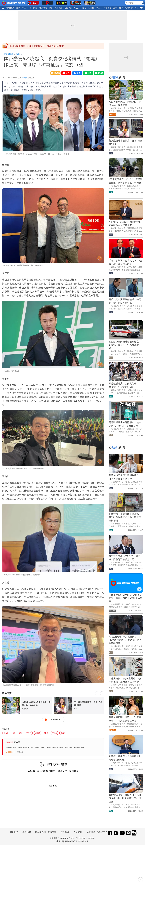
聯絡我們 (27, 832)
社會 (29, 8)
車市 (115, 8)
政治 (18, 8)
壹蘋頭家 (139, 8)
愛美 (84, 8)
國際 (35, 8)
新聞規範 (52, 832)
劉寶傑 (37, 733)
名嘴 (14, 733)
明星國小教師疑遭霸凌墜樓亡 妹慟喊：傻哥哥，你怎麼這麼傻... (125, 345)
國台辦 (6, 733)
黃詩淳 (24, 77)
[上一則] (97, 693)
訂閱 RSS (10, 752)
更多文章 (20, 752)
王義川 (63, 733)
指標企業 (129, 8)
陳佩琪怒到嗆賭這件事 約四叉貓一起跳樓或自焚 (33, 46)
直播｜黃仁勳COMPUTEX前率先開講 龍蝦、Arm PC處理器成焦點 (125, 598)
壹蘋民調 (58, 8)
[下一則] (102, 693)
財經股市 (43, 8)
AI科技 (91, 8)
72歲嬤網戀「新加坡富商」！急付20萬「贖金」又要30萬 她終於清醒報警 (125, 640)
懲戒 (21, 733)
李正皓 (28, 733)
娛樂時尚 (10, 8)
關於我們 (14, 832)
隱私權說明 (39, 832)
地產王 (99, 8)
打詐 (121, 8)
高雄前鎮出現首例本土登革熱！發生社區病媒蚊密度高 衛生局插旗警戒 (125, 517)
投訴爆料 (78, 832)
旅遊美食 (108, 8)
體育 (51, 8)
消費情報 (91, 832)
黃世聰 (46, 733)
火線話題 (68, 8)
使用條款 (65, 832)
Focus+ (77, 8)
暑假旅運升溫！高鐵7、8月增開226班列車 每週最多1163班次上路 (125, 798)
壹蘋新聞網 (8, 54)
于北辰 (54, 733)
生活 (24, 8)
